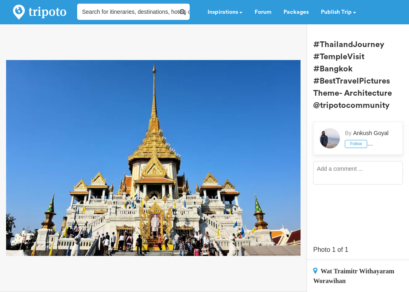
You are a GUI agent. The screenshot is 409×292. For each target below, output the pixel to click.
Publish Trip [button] (338, 12)
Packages (296, 12)
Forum (263, 12)
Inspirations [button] (225, 12)
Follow (356, 144)
